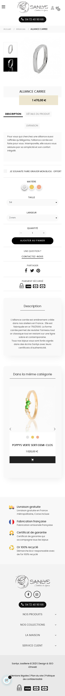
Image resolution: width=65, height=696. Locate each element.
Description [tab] (13, 114)
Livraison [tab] (32, 125)
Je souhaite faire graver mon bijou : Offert (32, 171)
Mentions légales (19, 676)
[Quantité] (32, 233)
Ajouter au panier (32, 241)
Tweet (32, 270)
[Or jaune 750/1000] (31, 187)
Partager (26, 270)
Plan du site (37, 676)
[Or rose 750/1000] (39, 187)
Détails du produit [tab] (38, 114)
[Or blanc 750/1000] (24, 187)
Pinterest (38, 270)
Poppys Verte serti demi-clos (32, 445)
